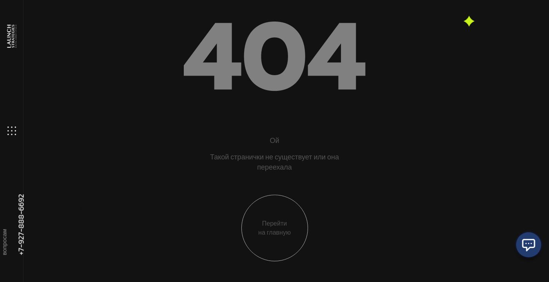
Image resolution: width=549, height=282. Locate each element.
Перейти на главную (274, 232)
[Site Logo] (11, 36)
